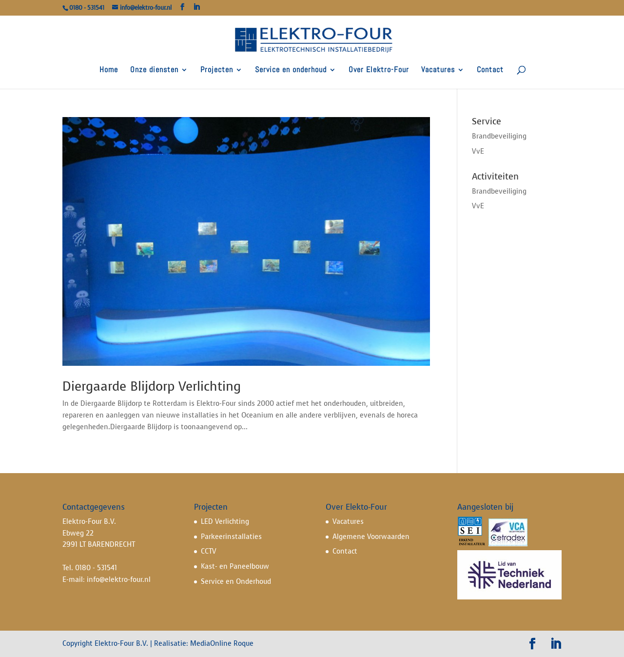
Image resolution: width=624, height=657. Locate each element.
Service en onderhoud (291, 70)
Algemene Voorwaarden (371, 536)
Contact (490, 70)
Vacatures (438, 70)
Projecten (216, 70)
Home (108, 70)
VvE (478, 151)
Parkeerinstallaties (231, 536)
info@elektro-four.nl (119, 579)
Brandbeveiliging (499, 136)
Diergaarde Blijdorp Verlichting (151, 386)
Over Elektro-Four (379, 70)
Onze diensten (154, 70)
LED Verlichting (225, 521)
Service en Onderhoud (236, 581)
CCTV (208, 551)
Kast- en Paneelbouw (235, 566)
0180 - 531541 (96, 568)
